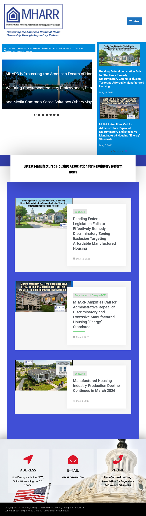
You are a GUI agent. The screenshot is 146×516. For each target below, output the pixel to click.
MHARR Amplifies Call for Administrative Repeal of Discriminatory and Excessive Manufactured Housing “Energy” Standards (119, 132)
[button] (35, 115)
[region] (48, 48)
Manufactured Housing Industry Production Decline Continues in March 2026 (96, 385)
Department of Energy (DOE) (90, 295)
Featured (80, 211)
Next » (128, 151)
